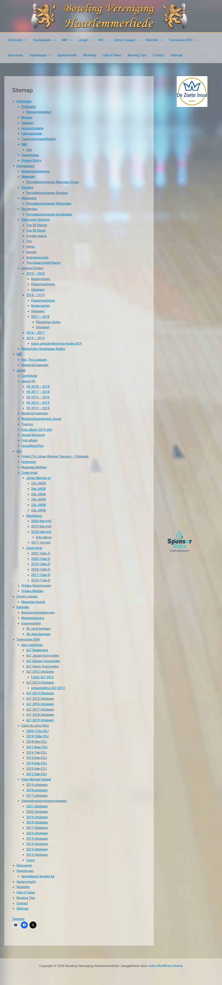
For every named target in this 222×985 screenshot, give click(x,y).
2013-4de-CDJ (36, 769)
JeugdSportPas (32, 446)
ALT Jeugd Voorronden (42, 656)
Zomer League (126, 40)
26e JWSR (38, 489)
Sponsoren (15, 55)
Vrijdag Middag (32, 591)
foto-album (44, 537)
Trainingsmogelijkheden (38, 139)
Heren (30, 247)
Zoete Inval (29, 473)
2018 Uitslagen (37, 822)
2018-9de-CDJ (36, 742)
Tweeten (18, 919)
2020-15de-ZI (40, 559)
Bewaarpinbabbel (38, 112)
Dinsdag (27, 187)
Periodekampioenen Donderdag (49, 214)
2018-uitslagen (37, 790)
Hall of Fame (112, 55)
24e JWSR (38, 499)
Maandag (28, 177)
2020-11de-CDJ (37, 731)
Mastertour (34, 516)
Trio (29, 241)
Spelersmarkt (67, 55)
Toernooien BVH (183, 40)
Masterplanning (32, 618)
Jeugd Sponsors (33, 435)
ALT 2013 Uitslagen (40, 682)
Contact (158, 55)
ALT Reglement (37, 650)
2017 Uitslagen (37, 828)
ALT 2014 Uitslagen (40, 693)
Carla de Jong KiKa (35, 726)
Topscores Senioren (35, 220)
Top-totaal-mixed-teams (43, 263)
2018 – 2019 (35, 295)
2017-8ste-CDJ (37, 747)
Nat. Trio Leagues (34, 360)
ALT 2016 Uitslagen (40, 704)
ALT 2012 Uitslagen (40, 672)
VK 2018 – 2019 (37, 387)
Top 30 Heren (36, 230)
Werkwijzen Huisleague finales (43, 349)
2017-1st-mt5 (41, 542)
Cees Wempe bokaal (36, 779)
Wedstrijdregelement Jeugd (41, 419)
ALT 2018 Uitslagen (40, 715)
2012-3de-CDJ (36, 774)
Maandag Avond (33, 602)
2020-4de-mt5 (41, 521)
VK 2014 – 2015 (37, 403)
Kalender (154, 40)
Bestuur (27, 117)
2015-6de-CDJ (36, 758)
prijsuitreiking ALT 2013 (48, 688)
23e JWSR (38, 505)
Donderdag (29, 209)
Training (27, 424)
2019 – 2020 (35, 273)
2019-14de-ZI (40, 564)
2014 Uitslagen (37, 844)
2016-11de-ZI (40, 580)
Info (29, 150)
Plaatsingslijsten (43, 284)
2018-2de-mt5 (41, 532)
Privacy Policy (31, 160)
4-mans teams (36, 236)
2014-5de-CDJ (36, 763)
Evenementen (31, 623)
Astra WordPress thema (166, 966)
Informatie (17, 40)
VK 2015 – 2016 (37, 397)
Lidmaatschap (31, 133)
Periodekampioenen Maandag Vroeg (52, 182)
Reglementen (40, 279)
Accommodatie (32, 128)
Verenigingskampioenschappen (44, 801)
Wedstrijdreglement (35, 171)
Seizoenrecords (37, 257)
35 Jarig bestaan (38, 629)
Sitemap (177, 55)
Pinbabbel (28, 107)
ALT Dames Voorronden (43, 661)
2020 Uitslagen (37, 812)
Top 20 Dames (36, 225)
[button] (25, 40)
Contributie (29, 376)
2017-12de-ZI (40, 575)
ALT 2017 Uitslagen (40, 709)
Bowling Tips (137, 55)
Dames (31, 252)
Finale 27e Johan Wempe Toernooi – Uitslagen (55, 456)
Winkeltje (89, 55)
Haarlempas (30, 155)
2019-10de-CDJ (37, 736)
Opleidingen (40, 55)
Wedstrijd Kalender (35, 365)
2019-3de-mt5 (41, 526)
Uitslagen (38, 290)
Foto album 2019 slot (36, 430)
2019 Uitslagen (37, 817)
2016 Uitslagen (37, 833)
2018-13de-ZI (40, 569)
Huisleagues (44, 40)
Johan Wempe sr (38, 478)
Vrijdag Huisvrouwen (36, 586)
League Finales (32, 268)
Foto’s (30, 860)
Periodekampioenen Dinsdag (47, 193)
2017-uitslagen (37, 796)
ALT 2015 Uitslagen (40, 699)
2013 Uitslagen (37, 849)
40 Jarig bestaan (38, 634)
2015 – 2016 (35, 338)
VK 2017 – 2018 (37, 392)
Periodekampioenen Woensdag (48, 203)
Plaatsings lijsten (48, 322)
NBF (67, 40)
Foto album (29, 440)
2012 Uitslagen (37, 855)
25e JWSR (38, 494)
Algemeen (28, 462)
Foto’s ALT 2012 (42, 677)
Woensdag (29, 198)
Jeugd (84, 40)
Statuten (27, 123)
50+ (103, 40)
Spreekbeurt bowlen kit (38, 876)
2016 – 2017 (35, 333)
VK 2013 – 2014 (37, 408)
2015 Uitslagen (37, 839)
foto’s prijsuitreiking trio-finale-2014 (56, 344)
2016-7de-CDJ (36, 753)
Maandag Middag (34, 467)
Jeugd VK (28, 381)
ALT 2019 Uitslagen (40, 720)
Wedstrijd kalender (34, 413)
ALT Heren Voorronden (42, 666)
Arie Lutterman (32, 645)
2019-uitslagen (37, 785)
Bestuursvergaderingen (38, 612)
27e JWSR (38, 483)
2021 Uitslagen (37, 806)
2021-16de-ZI (40, 553)
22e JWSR (38, 510)
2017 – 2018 (40, 317)
